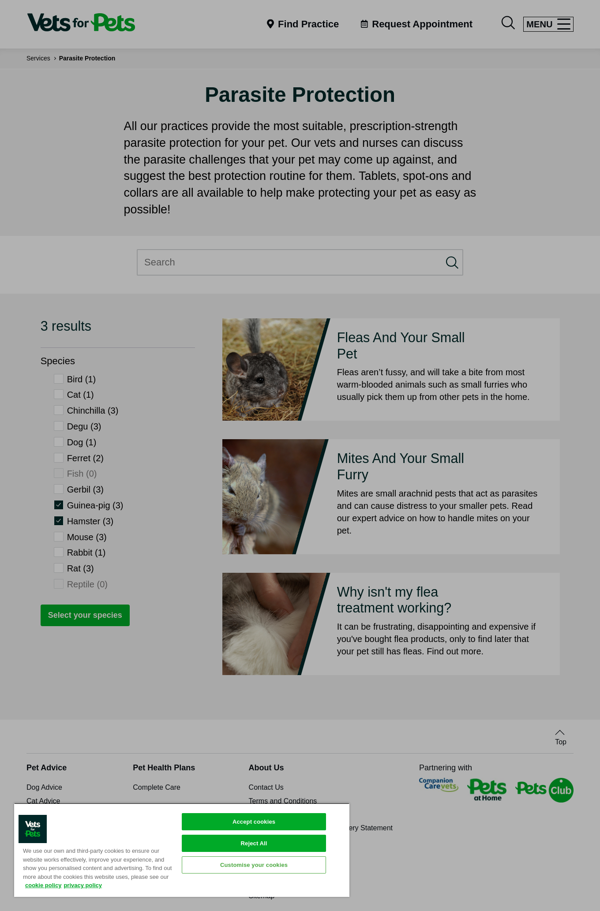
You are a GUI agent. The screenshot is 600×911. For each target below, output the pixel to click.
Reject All (254, 843)
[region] (181, 850)
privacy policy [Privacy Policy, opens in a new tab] (83, 885)
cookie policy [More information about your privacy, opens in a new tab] (43, 885)
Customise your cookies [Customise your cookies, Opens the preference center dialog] (254, 865)
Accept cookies (253, 821)
